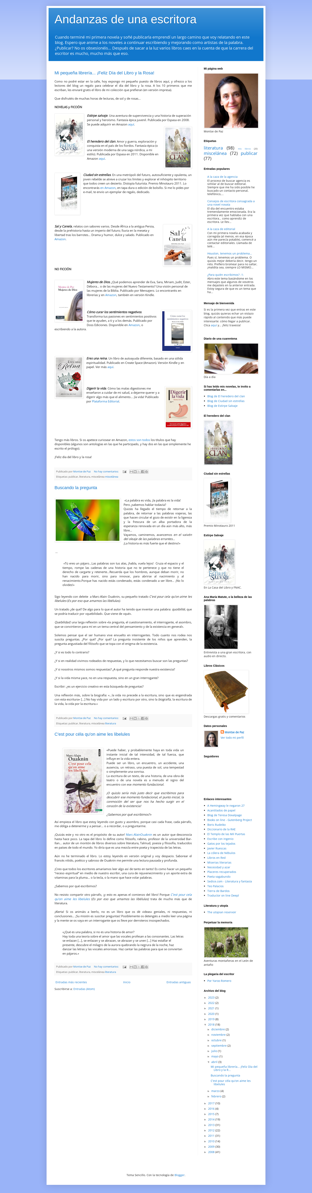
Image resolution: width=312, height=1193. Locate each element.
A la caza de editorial (221, 229)
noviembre (218, 1035)
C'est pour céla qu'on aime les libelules (92, 734)
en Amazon (108, 188)
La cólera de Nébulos (221, 853)
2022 (211, 1003)
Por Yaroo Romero (219, 981)
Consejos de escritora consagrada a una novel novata (231, 202)
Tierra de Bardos (218, 891)
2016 (211, 1108)
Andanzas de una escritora (126, 19)
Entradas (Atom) (84, 989)
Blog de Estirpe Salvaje (222, 406)
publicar (249, 153)
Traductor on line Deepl (223, 895)
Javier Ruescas (216, 848)
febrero (216, 1096)
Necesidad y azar (218, 867)
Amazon (60, 239)
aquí (131, 124)
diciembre (218, 1029)
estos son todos (139, 440)
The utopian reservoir (221, 912)
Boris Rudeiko (216, 825)
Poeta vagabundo (218, 876)
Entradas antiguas (179, 982)
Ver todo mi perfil (232, 737)
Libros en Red (216, 858)
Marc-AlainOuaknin (139, 835)
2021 (211, 1008)
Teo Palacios (215, 886)
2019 (211, 1019)
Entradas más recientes (71, 982)
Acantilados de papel (221, 810)
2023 (211, 997)
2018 (211, 1024)
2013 (211, 1125)
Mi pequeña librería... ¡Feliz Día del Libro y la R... (234, 1068)
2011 (211, 1136)
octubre (216, 1040)
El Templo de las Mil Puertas (226, 834)
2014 (211, 1119)
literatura (110, 723)
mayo (215, 1056)
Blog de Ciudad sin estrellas (226, 401)
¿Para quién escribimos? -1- (225, 275)
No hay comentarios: (106, 471)
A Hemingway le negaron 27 (226, 805)
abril (214, 1062)
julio (214, 1051)
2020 (211, 1014)
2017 (211, 1103)
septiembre (219, 1045)
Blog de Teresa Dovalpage (224, 815)
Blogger (180, 1175)
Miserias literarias (219, 862)
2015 (211, 1114)
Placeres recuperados (221, 872)
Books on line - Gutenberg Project (229, 820)
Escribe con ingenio (220, 839)
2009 (211, 1146)
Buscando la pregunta (76, 487)
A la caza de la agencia (222, 177)
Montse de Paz (234, 732)
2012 (211, 1130)
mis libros (244, 148)
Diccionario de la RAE (221, 829)
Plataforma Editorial (105, 401)
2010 (211, 1141)
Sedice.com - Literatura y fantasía (229, 881)
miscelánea (111, 476)
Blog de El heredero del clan (226, 396)
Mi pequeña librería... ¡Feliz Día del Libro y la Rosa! (104, 72)
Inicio (126, 982)
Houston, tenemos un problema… (229, 253)
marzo (215, 1091)
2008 (211, 1152)
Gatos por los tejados (221, 843)
